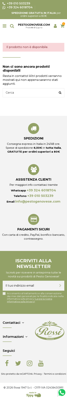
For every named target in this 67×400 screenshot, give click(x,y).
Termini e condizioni (55, 374)
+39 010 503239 (40, 196)
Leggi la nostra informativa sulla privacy (29, 300)
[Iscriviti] (60, 286)
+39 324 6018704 (41, 190)
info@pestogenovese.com (37, 201)
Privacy (38, 374)
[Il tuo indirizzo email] (29, 286)
